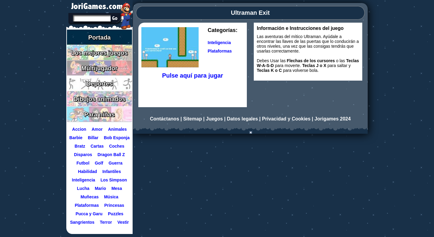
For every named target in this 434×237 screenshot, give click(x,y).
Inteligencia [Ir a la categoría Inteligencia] (219, 42)
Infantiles (111, 171)
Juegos (214, 118)
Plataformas (87, 205)
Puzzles (115, 213)
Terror (106, 222)
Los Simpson (114, 180)
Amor (97, 129)
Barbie (76, 137)
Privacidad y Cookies (286, 118)
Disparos (83, 154)
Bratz (80, 146)
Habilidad (87, 171)
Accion (79, 129)
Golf (99, 163)
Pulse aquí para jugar (192, 75)
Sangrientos (82, 222)
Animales (117, 129)
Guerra (115, 163)
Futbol (83, 163)
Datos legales (242, 118)
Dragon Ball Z (111, 154)
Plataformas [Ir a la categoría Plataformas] (220, 51)
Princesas (114, 205)
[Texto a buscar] (91, 18)
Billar (93, 137)
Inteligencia (83, 180)
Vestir (123, 222)
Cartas (97, 146)
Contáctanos (164, 118)
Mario (100, 188)
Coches (116, 146)
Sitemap (192, 118)
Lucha (83, 188)
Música (111, 196)
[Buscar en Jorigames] (115, 18)
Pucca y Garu (89, 213)
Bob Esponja (117, 137)
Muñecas (89, 196)
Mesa (117, 188)
